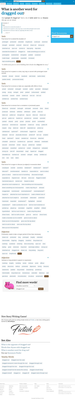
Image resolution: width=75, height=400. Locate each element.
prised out (13, 141)
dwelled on (24, 171)
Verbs (1, 394)
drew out (25, 45)
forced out (33, 138)
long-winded (20, 269)
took (12, 158)
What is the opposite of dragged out (15, 345)
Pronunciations (57, 3)
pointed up (5, 208)
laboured (4, 171)
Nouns (1, 392)
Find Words (42, 3)
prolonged (5, 42)
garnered (30, 141)
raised (18, 95)
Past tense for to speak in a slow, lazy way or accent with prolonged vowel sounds (21, 28)
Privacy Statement (50, 391)
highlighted (31, 201)
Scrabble (21, 389)
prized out (5, 124)
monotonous (26, 273)
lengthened (29, 42)
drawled (4, 76)
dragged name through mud (39, 373)
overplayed (5, 168)
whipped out (36, 148)
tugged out (33, 131)
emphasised (5, 205)
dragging (21, 240)
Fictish (32, 320)
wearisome (5, 269)
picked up (40, 128)
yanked (27, 92)
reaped (4, 128)
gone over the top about (28, 221)
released (4, 135)
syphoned (14, 131)
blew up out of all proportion (10, 227)
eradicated (45, 141)
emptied (45, 135)
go (71, 36)
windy (4, 266)
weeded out (24, 138)
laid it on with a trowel (18, 214)
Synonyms (2, 3)
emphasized (21, 201)
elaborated (33, 197)
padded (30, 55)
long (19, 237)
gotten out (11, 118)
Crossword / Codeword (24, 391)
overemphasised (39, 191)
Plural (10, 389)
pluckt (34, 121)
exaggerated (6, 191)
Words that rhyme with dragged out (15, 347)
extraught (18, 89)
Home (47, 386)
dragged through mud (35, 363)
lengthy (33, 237)
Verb (4, 25)
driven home (6, 214)
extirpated (45, 148)
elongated (23, 55)
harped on (5, 194)
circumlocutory (22, 276)
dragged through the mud (26, 366)
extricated (28, 108)
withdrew (19, 111)
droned (11, 76)
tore (8, 158)
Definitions (16, 3)
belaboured (37, 168)
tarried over (18, 181)
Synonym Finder (14, 353)
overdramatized (14, 171)
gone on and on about (30, 218)
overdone (20, 168)
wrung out (5, 151)
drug (9, 128)
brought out (20, 115)
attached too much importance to (19, 194)
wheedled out (6, 154)
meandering (29, 269)
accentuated (24, 197)
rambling (18, 263)
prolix (36, 263)
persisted (11, 45)
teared (17, 138)
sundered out (21, 141)
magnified (29, 208)
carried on (22, 48)
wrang (4, 92)
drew (41, 108)
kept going (30, 48)
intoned (17, 76)
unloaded (5, 141)
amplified (36, 208)
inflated (44, 208)
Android (36, 387)
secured (4, 145)
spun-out (4, 253)
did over (24, 178)
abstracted (5, 148)
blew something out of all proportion (32, 184)
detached (41, 138)
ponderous (38, 269)
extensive (16, 247)
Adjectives (11, 386)
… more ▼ (7, 32)
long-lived (23, 247)
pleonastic (13, 276)
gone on (28, 214)
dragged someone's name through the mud (14, 363)
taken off (22, 128)
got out (4, 118)
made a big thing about (34, 211)
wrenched (5, 95)
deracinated (19, 151)
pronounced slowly (18, 79)
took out (40, 111)
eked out (15, 128)
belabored (28, 168)
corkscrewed (35, 92)
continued (37, 42)
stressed (41, 187)
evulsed (40, 131)
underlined (41, 197)
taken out (5, 115)
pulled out (12, 115)
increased (31, 58)
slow (44, 244)
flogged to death (41, 178)
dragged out (26, 289)
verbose (30, 263)
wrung (9, 92)
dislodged (45, 89)
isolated (39, 145)
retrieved (12, 111)
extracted (10, 89)
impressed (5, 201)
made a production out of (19, 205)
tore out (32, 95)
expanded (24, 58)
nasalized (24, 76)
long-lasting (32, 250)
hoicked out (15, 154)
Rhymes (22, 3)
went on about (44, 171)
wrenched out (14, 124)
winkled (43, 92)
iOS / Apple (36, 386)
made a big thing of (31, 187)
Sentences (28, 3)
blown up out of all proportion (10, 221)
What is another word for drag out (15, 350)
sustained (38, 55)
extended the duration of (9, 51)
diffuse (42, 263)
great (9, 247)
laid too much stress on (18, 211)
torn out (38, 95)
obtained (37, 141)
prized (4, 89)
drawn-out (5, 237)
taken (17, 158)
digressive (33, 266)
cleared (11, 121)
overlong (4, 244)
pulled (31, 89)
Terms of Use (49, 389)
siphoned (10, 138)
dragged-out (15, 250)
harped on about (29, 181)
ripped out (33, 151)
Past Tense (11, 392)
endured (18, 45)
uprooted (37, 89)
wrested (25, 89)
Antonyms (9, 3)
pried (21, 92)
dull (47, 273)
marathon (28, 240)
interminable (5, 240)
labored (45, 168)
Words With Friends (23, 387)
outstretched (15, 55)
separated (23, 124)
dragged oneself (7, 373)
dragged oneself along (36, 370)
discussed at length (37, 174)
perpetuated (15, 58)
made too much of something (21, 174)
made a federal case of (38, 194)
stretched (44, 42)
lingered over (15, 178)
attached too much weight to (10, 197)
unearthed (13, 148)
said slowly (32, 76)
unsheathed (41, 121)
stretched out (6, 48)
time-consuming (28, 244)
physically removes (21, 135)
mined (18, 145)
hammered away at (7, 181)
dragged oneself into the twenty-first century (15, 370)
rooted (29, 148)
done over (31, 178)
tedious (18, 266)
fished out (5, 108)
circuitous (31, 276)
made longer (6, 58)
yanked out (21, 148)
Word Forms (49, 3)
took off (12, 151)
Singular (10, 391)
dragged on (21, 51)
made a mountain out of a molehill (12, 218)
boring (40, 266)
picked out (31, 145)
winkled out (5, 99)
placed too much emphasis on (11, 184)
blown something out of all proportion (13, 187)
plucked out (27, 118)
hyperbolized (6, 211)
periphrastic (39, 276)
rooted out (25, 95)
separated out (31, 128)
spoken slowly (6, 79)
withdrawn (27, 111)
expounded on (34, 171)
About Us (48, 387)
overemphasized (26, 191)
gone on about (6, 174)
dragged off (25, 373)
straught (4, 45)
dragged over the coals (18, 360)
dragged (40, 151)
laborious (41, 273)
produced (5, 111)
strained (39, 201)
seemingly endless (33, 247)
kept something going (8, 61)
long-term (40, 250)
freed (3, 138)
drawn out (33, 45)
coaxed (12, 95)
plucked (28, 121)
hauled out (19, 118)
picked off (32, 135)
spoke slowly (41, 76)
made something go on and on (36, 51)
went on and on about (8, 224)
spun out (14, 48)
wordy (24, 263)
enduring (19, 244)
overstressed (15, 191)
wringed (16, 92)
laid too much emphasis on (37, 205)
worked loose (24, 99)
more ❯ (18, 61)
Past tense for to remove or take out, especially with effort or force (18, 30)
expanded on (6, 178)
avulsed (23, 154)
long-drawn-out (37, 240)
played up (13, 208)
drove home (43, 214)
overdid (13, 168)
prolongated (5, 55)
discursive (11, 266)
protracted (13, 42)
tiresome (46, 266)
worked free (14, 99)
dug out (28, 115)
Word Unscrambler (23, 386)
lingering (13, 240)
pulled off (44, 124)
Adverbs (10, 387)
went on (35, 214)
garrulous (5, 276)
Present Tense (12, 394)
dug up (24, 145)
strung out (41, 45)
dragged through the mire (9, 366)
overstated (21, 208)
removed (35, 108)
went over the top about (24, 224)
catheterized (5, 131)
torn (3, 158)
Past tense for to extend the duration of (12, 27)
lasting (4, 247)
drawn (46, 108)
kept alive (38, 48)
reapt (26, 151)
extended (21, 42)
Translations (35, 3)
